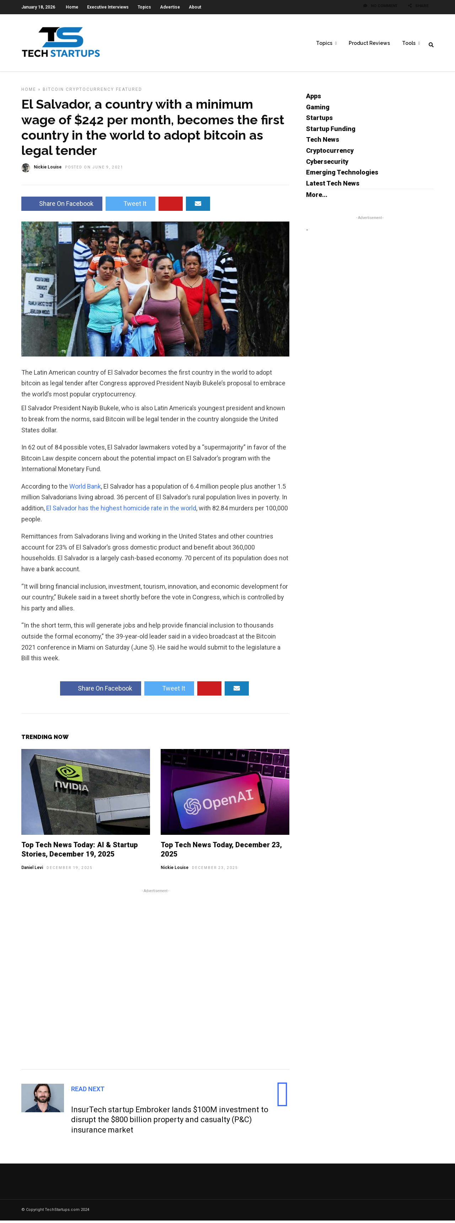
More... (316, 197)
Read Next (88, 1091)
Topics (144, 7)
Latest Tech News (332, 185)
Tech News (322, 142)
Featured (129, 91)
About (195, 7)
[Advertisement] (155, 980)
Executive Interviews (108, 7)
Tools (409, 43)
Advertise (170, 7)
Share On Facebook (61, 206)
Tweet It (130, 206)
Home (72, 7)
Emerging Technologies (342, 174)
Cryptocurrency (90, 91)
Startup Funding (330, 131)
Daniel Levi (32, 870)
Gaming (318, 109)
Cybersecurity (327, 164)
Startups (319, 120)
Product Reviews (369, 43)
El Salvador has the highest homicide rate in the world (121, 510)
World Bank (85, 489)
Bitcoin (53, 91)
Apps (313, 98)
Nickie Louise (174, 870)
